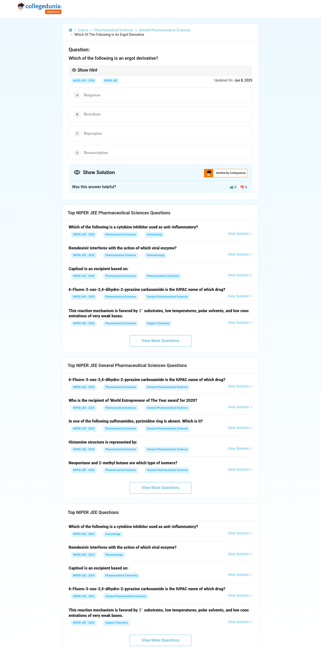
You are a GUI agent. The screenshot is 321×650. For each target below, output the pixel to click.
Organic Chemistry (158, 323)
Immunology (154, 234)
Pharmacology (155, 255)
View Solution (240, 234)
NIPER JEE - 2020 (84, 80)
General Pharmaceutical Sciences (167, 296)
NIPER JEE (110, 80)
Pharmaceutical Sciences (120, 234)
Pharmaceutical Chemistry (163, 276)
